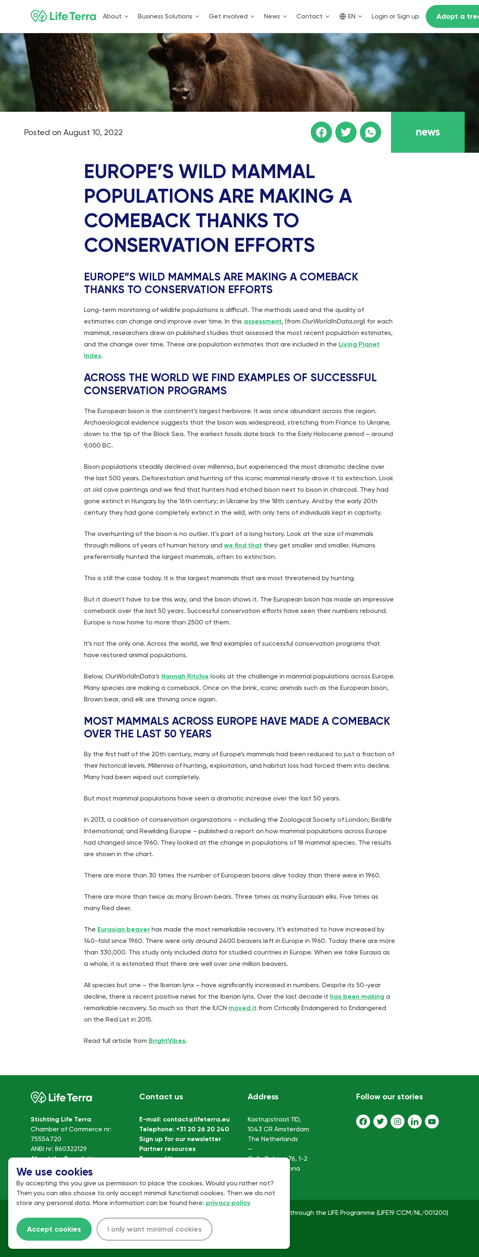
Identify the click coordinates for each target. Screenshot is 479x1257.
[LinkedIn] (415, 1121)
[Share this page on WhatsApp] (370, 132)
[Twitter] (380, 1121)
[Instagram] (397, 1121)
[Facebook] (363, 1121)
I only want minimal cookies (154, 1229)
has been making (357, 996)
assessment (263, 321)
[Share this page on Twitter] (346, 132)
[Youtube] (432, 1121)
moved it (242, 1008)
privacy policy (228, 1203)
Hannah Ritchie (185, 676)
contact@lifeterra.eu (196, 1119)
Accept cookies (54, 1229)
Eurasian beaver (123, 929)
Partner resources (167, 1149)
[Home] (63, 16)
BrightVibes (167, 1040)
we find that (243, 545)
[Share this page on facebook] (321, 132)
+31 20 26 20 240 (202, 1129)
